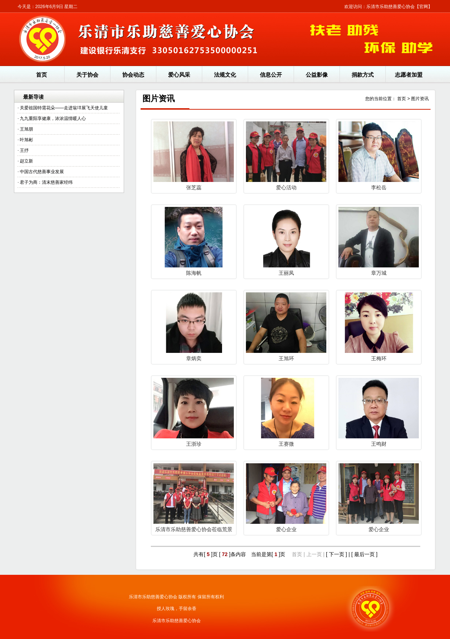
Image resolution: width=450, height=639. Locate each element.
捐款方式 (363, 75)
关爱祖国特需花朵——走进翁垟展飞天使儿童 (64, 107)
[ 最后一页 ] (364, 554)
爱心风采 (179, 75)
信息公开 (271, 75)
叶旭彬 (26, 139)
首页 (41, 75)
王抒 (24, 150)
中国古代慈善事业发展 (42, 171)
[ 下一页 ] (336, 554)
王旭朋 (26, 129)
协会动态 (133, 75)
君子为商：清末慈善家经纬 (46, 182)
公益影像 (317, 75)
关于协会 (87, 75)
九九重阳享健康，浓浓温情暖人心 (53, 118)
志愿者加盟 (408, 75)
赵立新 (26, 161)
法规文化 (225, 75)
